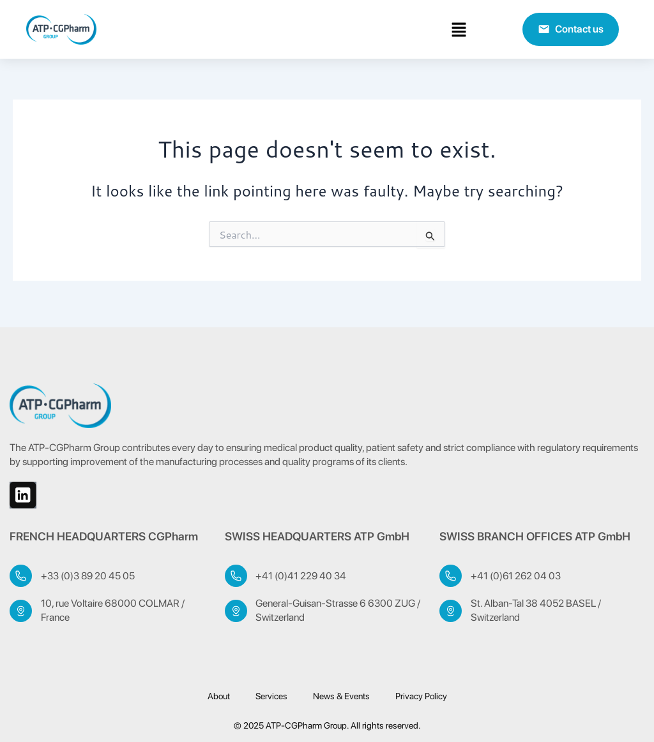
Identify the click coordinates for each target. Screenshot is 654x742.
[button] (458, 29)
